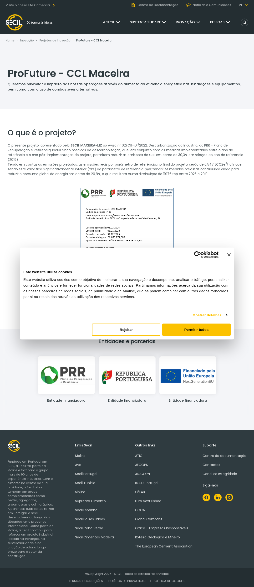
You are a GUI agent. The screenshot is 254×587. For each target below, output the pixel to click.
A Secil (109, 22)
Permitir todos (196, 330)
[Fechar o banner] (229, 254)
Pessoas (217, 22)
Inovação (185, 22)
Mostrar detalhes (207, 315)
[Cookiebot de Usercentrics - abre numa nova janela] (197, 254)
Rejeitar (126, 330)
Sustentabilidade (145, 22)
